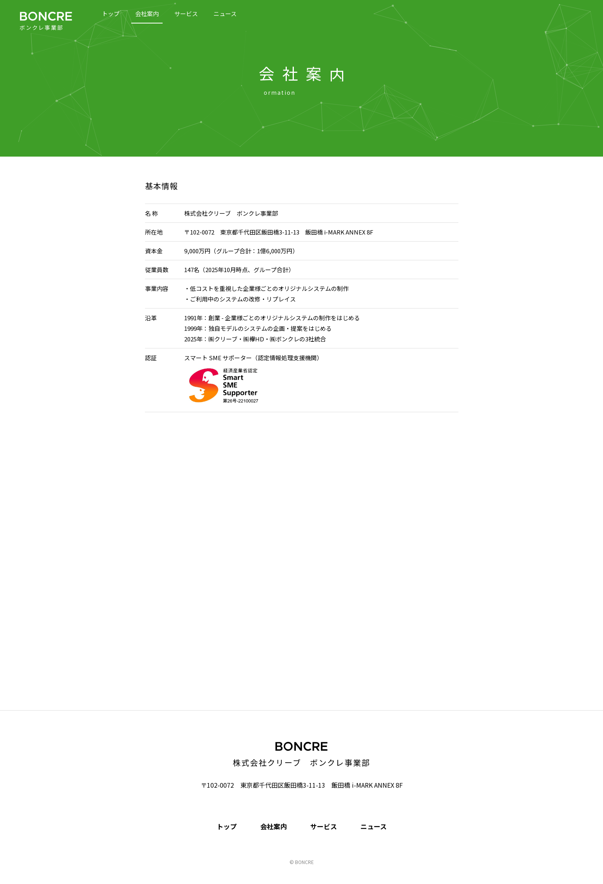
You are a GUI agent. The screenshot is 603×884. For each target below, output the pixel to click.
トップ (111, 13)
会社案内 (147, 13)
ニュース (225, 13)
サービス (186, 13)
